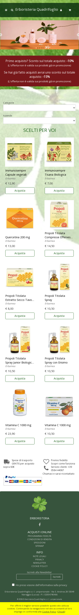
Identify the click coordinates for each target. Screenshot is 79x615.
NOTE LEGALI (39, 556)
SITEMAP (39, 545)
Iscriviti (57, 576)
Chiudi (61, 611)
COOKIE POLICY (39, 566)
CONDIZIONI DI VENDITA (39, 539)
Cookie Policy (49, 611)
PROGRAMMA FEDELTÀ (39, 535)
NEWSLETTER (39, 562)
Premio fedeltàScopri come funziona (63, 462)
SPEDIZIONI (39, 542)
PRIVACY (39, 559)
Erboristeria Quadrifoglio (36, 9)
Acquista (20, 190)
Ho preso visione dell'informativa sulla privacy (41, 585)
